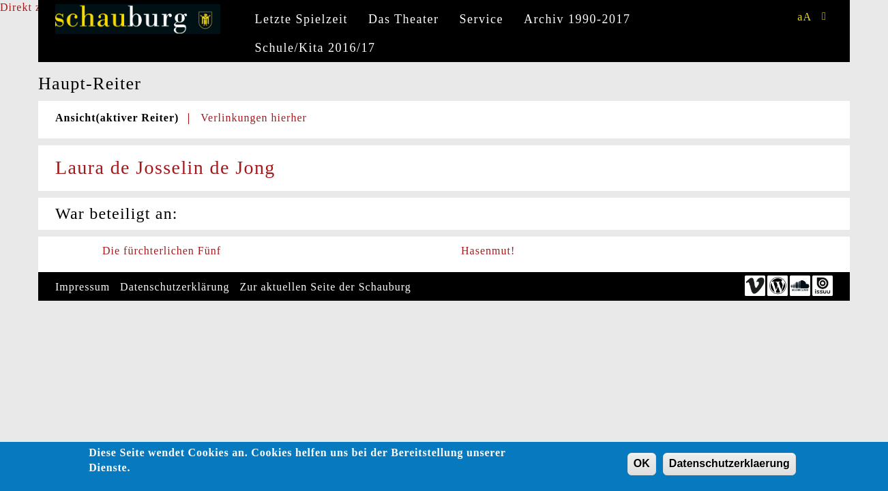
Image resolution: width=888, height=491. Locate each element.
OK (642, 465)
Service (481, 19)
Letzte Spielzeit (301, 19)
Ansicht (117, 117)
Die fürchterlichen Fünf (161, 250)
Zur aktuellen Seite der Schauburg (325, 287)
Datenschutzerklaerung (729, 465)
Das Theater (403, 19)
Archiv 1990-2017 (577, 19)
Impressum (82, 287)
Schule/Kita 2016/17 (315, 48)
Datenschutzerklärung (174, 287)
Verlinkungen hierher (254, 117)
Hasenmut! (488, 250)
